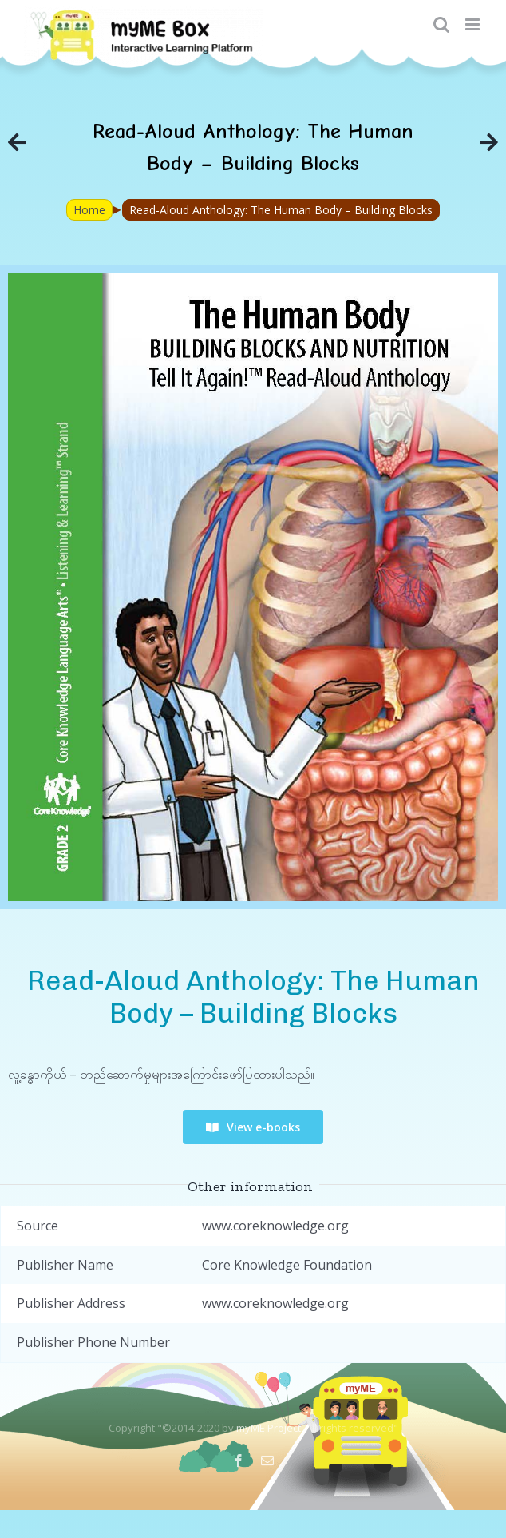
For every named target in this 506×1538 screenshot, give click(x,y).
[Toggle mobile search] (441, 24)
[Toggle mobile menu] (473, 24)
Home (89, 209)
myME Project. (269, 1428)
